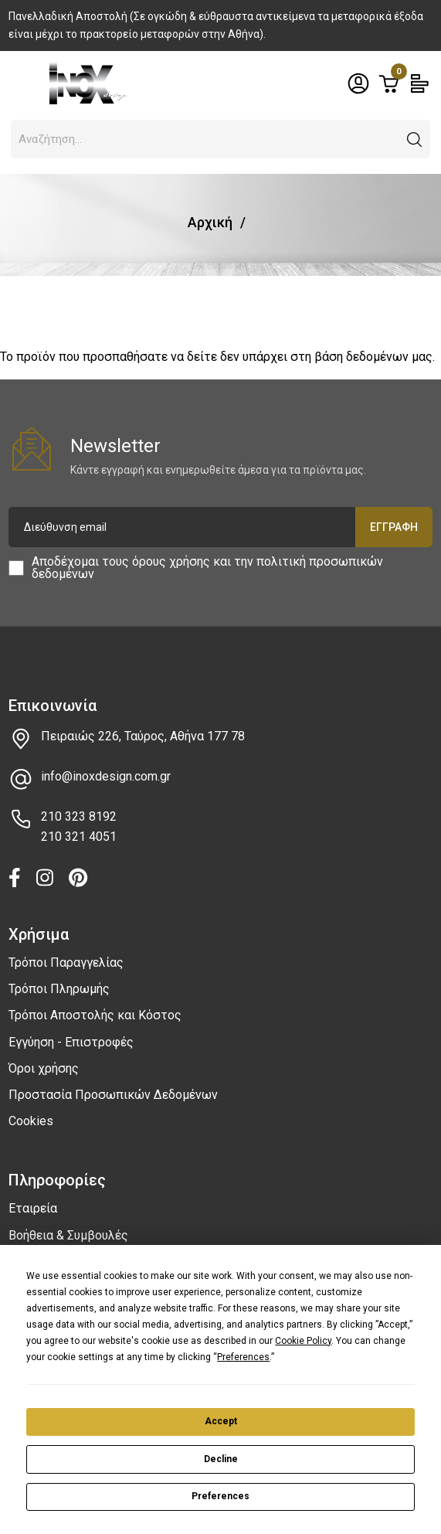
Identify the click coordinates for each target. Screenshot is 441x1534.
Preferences (220, 1496)
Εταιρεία (32, 1208)
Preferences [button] (243, 1357)
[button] (414, 140)
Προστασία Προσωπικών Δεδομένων (113, 1094)
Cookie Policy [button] (303, 1340)
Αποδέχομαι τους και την (207, 568)
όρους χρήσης (171, 561)
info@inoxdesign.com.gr (106, 776)
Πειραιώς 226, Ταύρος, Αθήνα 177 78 (143, 736)
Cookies (30, 1121)
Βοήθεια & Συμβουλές (68, 1235)
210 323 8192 (79, 816)
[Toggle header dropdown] (358, 83)
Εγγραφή (394, 527)
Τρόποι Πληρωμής (59, 988)
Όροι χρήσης (43, 1068)
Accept (221, 1421)
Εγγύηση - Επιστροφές (71, 1042)
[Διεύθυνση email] (220, 527)
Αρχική (210, 222)
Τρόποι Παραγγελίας (66, 962)
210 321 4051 (79, 836)
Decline (221, 1459)
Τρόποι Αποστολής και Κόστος (94, 1015)
